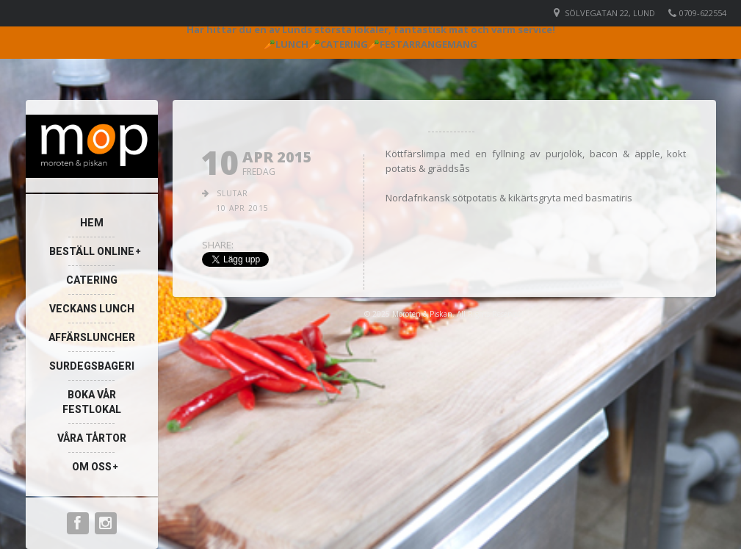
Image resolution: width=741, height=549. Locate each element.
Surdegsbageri (91, 366)
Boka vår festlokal (91, 402)
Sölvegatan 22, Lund (610, 12)
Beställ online (91, 251)
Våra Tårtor (91, 438)
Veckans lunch (91, 309)
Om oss (92, 467)
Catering (92, 280)
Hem (92, 223)
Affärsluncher (91, 337)
